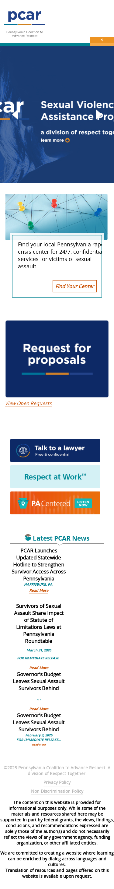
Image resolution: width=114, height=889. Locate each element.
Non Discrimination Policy (57, 791)
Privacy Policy (57, 782)
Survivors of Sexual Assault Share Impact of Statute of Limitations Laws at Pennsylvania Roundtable (39, 623)
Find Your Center (74, 286)
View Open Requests (28, 403)
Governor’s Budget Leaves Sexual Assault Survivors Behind (38, 681)
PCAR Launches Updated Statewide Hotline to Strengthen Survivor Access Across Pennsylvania (39, 564)
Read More (38, 590)
